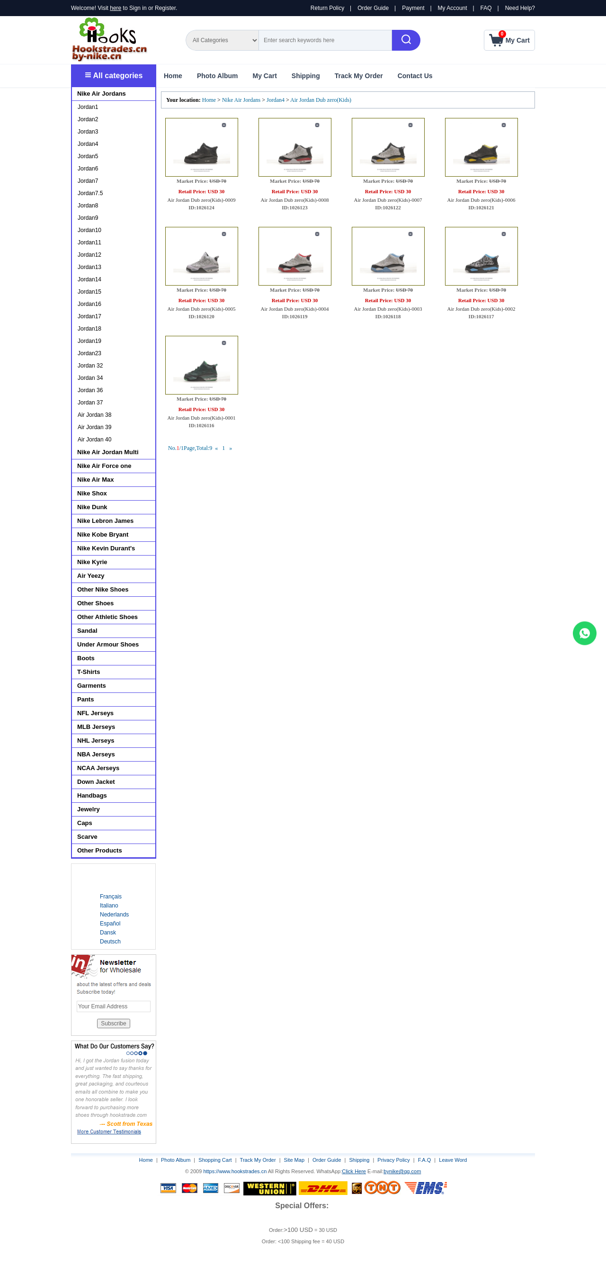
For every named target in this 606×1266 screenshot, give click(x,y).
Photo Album (217, 76)
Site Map (294, 1160)
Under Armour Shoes (108, 644)
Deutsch (110, 941)
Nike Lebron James (105, 520)
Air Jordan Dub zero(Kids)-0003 (388, 309)
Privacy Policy (393, 1160)
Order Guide (373, 8)
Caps (84, 822)
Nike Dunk (92, 507)
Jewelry (88, 809)
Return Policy (327, 8)
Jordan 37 (90, 402)
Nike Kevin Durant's (106, 548)
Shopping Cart (215, 1160)
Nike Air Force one (104, 465)
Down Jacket (96, 781)
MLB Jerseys (96, 726)
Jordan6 (88, 168)
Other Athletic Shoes (107, 616)
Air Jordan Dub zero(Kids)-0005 (202, 309)
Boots (86, 658)
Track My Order (359, 76)
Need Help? (520, 8)
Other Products (99, 850)
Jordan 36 (90, 390)
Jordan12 (89, 254)
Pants (85, 699)
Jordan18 (89, 328)
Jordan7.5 (90, 193)
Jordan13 (89, 267)
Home (173, 76)
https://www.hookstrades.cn (235, 1171)
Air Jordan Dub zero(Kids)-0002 (481, 309)
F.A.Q (424, 1160)
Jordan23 (89, 353)
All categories (114, 76)
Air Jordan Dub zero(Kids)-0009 (202, 200)
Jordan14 (89, 279)
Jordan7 (88, 181)
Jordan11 (89, 242)
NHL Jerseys (96, 740)
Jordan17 (89, 316)
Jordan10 (89, 230)
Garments (91, 685)
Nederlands (114, 914)
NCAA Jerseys (98, 768)
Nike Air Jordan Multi (108, 452)
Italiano (109, 905)
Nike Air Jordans (242, 100)
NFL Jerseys (95, 713)
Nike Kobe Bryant (102, 534)
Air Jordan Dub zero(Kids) (320, 100)
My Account (452, 8)
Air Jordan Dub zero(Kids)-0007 (388, 200)
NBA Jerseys (96, 754)
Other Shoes (95, 603)
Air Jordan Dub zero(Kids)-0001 (202, 418)
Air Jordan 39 (94, 427)
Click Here (354, 1171)
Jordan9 (88, 218)
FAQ (486, 8)
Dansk (108, 932)
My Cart (264, 76)
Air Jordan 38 (94, 415)
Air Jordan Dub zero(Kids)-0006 (481, 200)
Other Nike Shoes (102, 589)
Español (110, 923)
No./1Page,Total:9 (190, 448)
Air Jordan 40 (94, 439)
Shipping (306, 76)
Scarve (87, 836)
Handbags (92, 795)
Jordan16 (89, 304)
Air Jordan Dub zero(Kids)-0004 (295, 309)
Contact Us (415, 76)
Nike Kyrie (92, 562)
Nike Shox (92, 493)
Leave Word (453, 1160)
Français (111, 896)
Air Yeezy (91, 575)
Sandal (87, 630)
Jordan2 (88, 119)
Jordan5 (88, 156)
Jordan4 (276, 100)
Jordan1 (88, 107)
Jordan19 (89, 341)
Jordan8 (88, 205)
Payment (413, 8)
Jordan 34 (90, 378)
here (115, 8)
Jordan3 (88, 131)
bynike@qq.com (402, 1171)
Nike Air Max (95, 479)
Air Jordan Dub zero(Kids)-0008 (295, 200)
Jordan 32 (90, 365)
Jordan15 (89, 291)
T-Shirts (88, 671)
